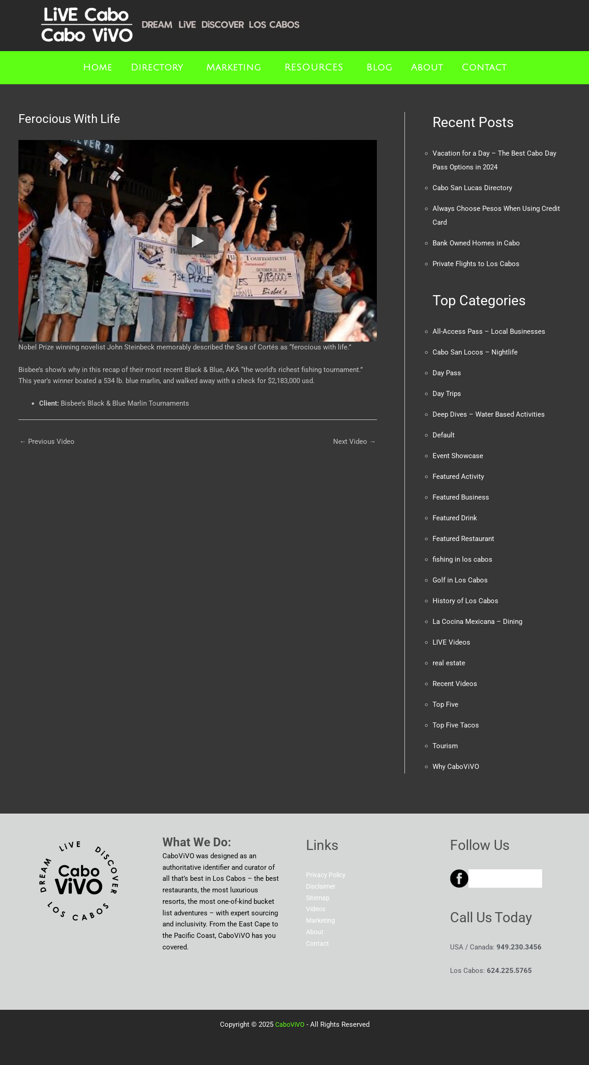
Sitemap (318, 898)
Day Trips (447, 394)
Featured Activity (458, 476)
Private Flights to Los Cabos (476, 264)
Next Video (354, 441)
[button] (159, 67)
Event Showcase (458, 456)
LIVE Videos (451, 642)
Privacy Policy (327, 875)
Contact (484, 68)
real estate (449, 663)
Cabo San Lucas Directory (472, 188)
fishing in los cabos (462, 559)
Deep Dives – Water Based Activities (489, 414)
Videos (317, 909)
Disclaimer (322, 886)
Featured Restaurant (463, 539)
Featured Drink (455, 518)
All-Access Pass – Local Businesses (489, 331)
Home (97, 68)
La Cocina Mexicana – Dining (477, 621)
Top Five (445, 704)
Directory (157, 68)
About (427, 68)
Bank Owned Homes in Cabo (476, 243)
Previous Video (47, 441)
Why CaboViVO (456, 766)
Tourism (445, 746)
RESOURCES (313, 68)
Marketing (233, 68)
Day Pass (447, 373)
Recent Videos (455, 684)
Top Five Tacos (456, 725)
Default (444, 435)
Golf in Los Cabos (460, 580)
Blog (379, 68)
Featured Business (461, 497)
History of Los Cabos (465, 601)
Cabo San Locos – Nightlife (475, 352)
